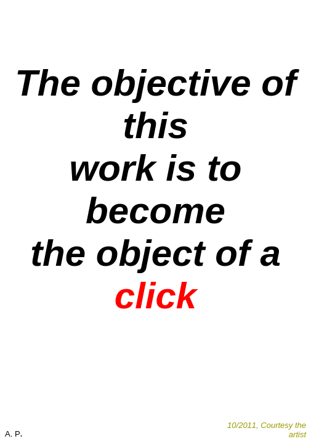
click (155, 295)
